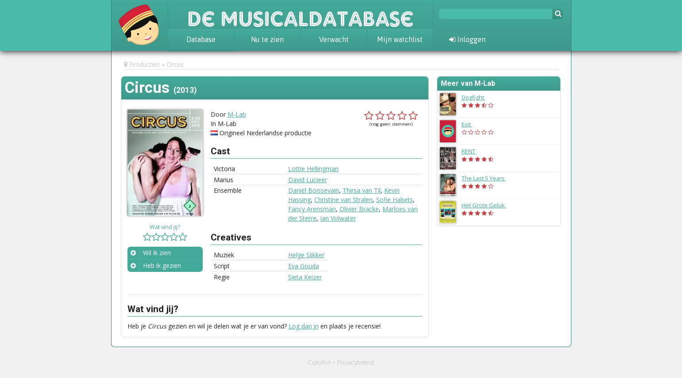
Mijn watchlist (400, 39)
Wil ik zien (157, 252)
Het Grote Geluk (488, 205)
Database (201, 39)
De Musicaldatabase (300, 14)
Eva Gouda (303, 266)
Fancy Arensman (312, 209)
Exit (471, 124)
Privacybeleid (355, 362)
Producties (144, 64)
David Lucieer (307, 180)
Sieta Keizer (305, 277)
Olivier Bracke (359, 209)
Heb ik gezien (162, 265)
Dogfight (478, 97)
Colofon (319, 362)
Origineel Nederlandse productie (266, 133)
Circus (175, 64)
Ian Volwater (338, 218)
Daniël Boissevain (313, 190)
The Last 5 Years (488, 178)
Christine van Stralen (343, 199)
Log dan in (304, 326)
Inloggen (467, 39)
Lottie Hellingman (313, 168)
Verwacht (334, 39)
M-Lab (236, 114)
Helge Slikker (306, 255)
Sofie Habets (394, 199)
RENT (473, 151)
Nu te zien (267, 39)
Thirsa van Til (362, 190)
